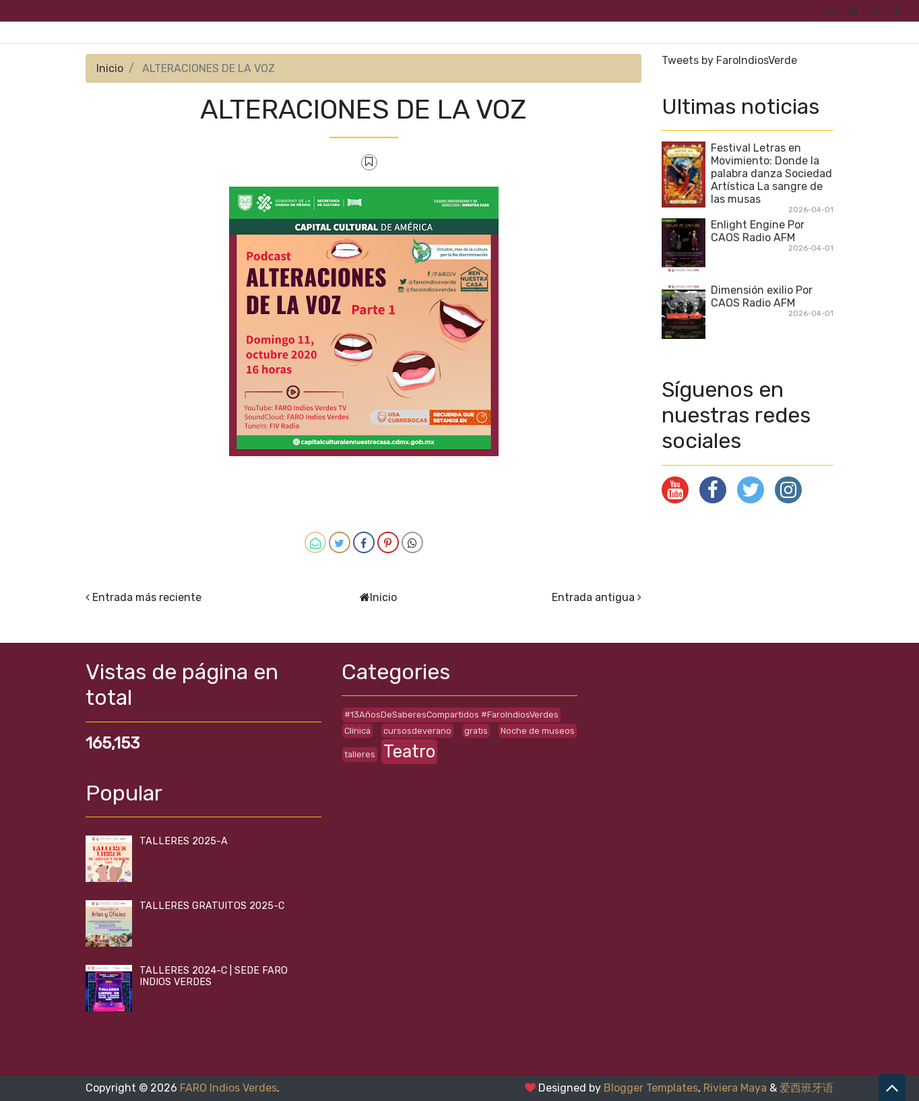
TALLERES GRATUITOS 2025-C (211, 906)
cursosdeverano (417, 731)
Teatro (409, 751)
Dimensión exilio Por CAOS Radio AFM (762, 296)
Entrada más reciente (146, 597)
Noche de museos (538, 731)
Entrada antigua (593, 597)
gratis (476, 731)
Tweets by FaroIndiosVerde (729, 60)
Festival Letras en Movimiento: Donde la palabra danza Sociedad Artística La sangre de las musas (771, 173)
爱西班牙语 (806, 1087)
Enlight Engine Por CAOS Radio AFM (757, 231)
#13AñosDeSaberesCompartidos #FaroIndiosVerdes (451, 715)
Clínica (357, 731)
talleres (359, 754)
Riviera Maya (735, 1087)
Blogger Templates (651, 1087)
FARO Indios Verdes (228, 1087)
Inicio (109, 68)
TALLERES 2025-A (183, 841)
